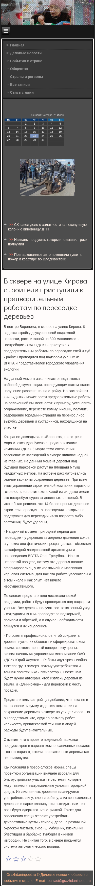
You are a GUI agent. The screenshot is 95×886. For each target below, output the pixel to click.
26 (60, 136)
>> (11, 225)
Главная (17, 45)
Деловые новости (26, 53)
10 (43, 127)
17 (43, 131)
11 (51, 127)
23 (34, 136)
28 (17, 140)
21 (17, 136)
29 (25, 140)
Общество (19, 69)
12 (60, 127)
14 (17, 131)
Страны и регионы (26, 77)
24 (43, 136)
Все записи (20, 85)
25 (51, 136)
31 (43, 140)
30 (34, 140)
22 (25, 136)
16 (34, 131)
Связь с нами (22, 93)
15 (25, 131)
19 (60, 131)
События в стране (26, 61)
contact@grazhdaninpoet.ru (69, 881)
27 (8, 140)
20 (8, 136)
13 (8, 131)
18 (51, 131)
